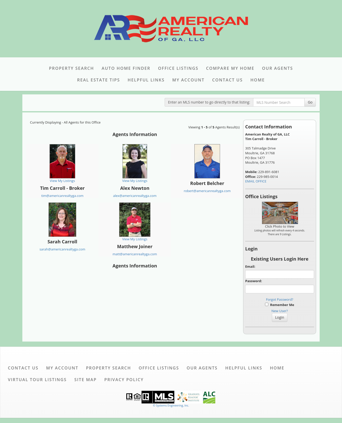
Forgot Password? (279, 299)
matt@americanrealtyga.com (135, 254)
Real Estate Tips (98, 80)
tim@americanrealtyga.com (62, 195)
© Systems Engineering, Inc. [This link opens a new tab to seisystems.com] (171, 405)
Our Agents (277, 68)
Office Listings (178, 68)
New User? (279, 311)
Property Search (71, 68)
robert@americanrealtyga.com (207, 191)
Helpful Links (146, 80)
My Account (188, 80)
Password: (253, 281)
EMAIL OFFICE (256, 181)
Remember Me (279, 304)
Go (310, 102)
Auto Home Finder (126, 68)
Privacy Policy (124, 379)
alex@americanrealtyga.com (135, 195)
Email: (250, 266)
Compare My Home (230, 68)
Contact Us (227, 80)
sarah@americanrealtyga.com (62, 249)
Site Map (85, 379)
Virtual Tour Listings (37, 379)
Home (257, 80)
